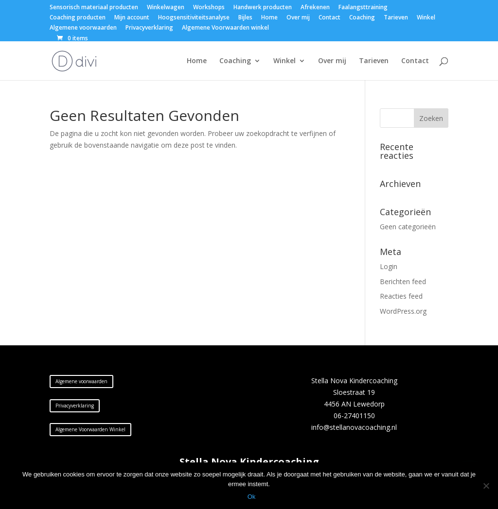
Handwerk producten (262, 7)
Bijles (245, 18)
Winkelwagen (165, 7)
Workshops (209, 7)
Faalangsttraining (363, 7)
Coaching (362, 18)
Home (269, 18)
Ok (252, 496)
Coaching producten (78, 18)
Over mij (298, 18)
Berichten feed (403, 281)
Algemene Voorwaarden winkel (225, 28)
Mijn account (131, 18)
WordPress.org (403, 311)
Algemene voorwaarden (83, 28)
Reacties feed (401, 296)
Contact (329, 18)
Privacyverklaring (149, 28)
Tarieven (396, 18)
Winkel (426, 18)
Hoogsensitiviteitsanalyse (194, 18)
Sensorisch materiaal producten (94, 7)
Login (388, 266)
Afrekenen (315, 7)
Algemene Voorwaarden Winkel (90, 429)
